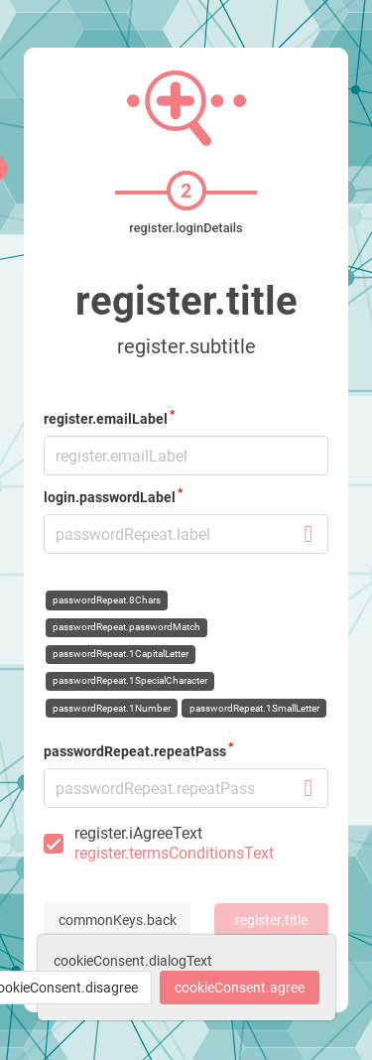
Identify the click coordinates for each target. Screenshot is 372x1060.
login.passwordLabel (110, 497)
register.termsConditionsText (174, 853)
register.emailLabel (106, 419)
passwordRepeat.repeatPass (135, 751)
